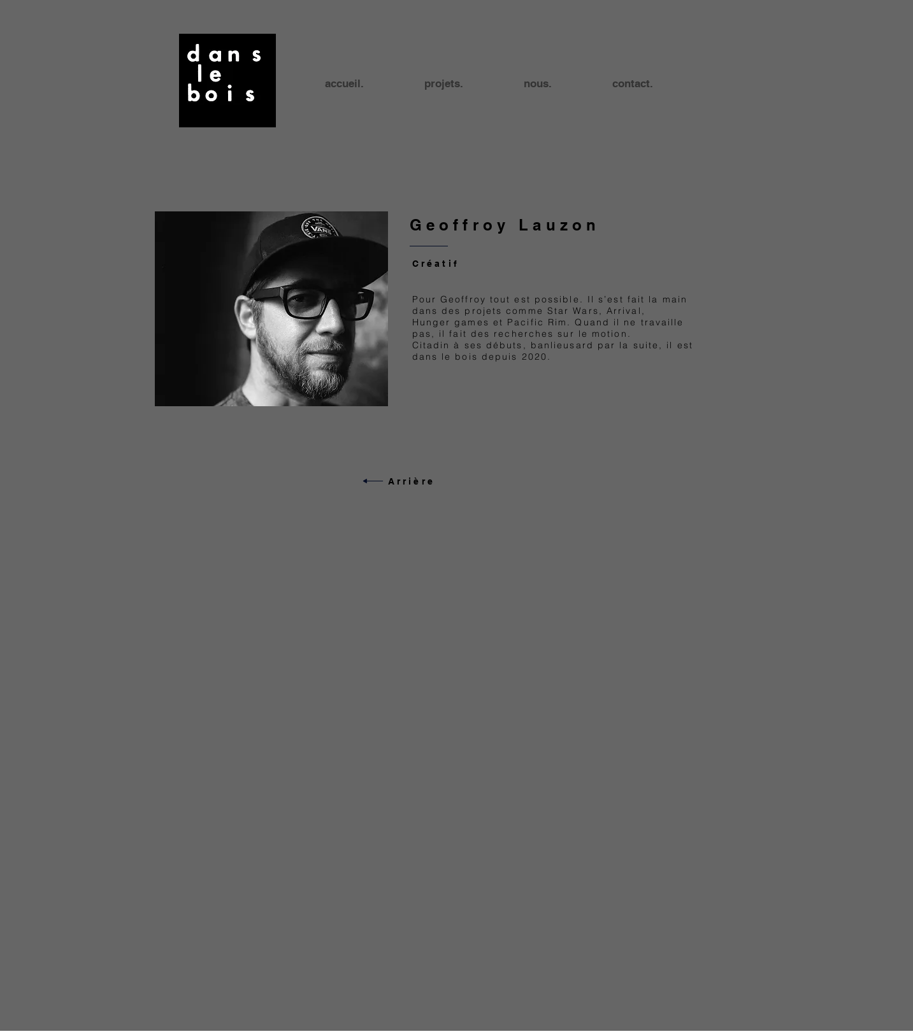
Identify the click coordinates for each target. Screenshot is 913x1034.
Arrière (411, 481)
